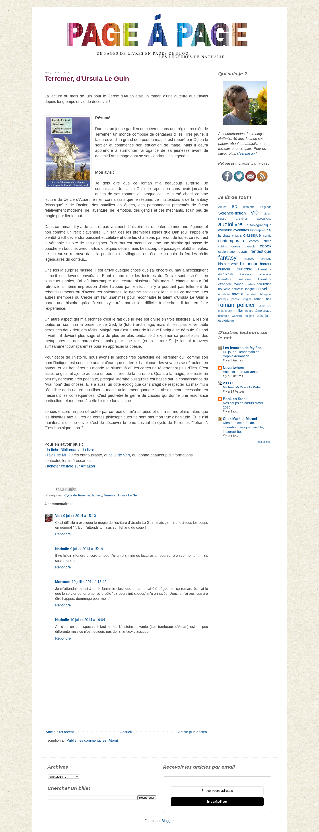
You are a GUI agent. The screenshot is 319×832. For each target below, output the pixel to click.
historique (249, 263)
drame (236, 246)
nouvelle (224, 289)
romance (264, 306)
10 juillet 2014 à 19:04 (87, 620)
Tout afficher (264, 441)
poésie (235, 299)
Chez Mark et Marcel (240, 419)
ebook (265, 246)
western (237, 315)
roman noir (262, 299)
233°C (228, 383)
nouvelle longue (243, 289)
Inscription (217, 802)
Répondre (63, 534)
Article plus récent (60, 732)
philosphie (265, 294)
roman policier (236, 305)
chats (226, 235)
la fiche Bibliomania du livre (70, 450)
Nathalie (62, 549)
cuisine (222, 246)
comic (267, 235)
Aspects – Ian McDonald (241, 372)
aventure (225, 230)
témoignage (263, 310)
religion (246, 299)
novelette (224, 294)
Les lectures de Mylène (242, 348)
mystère (250, 284)
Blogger (167, 821)
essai (242, 251)
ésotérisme (226, 320)
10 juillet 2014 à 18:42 (89, 582)
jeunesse (244, 269)
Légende (265, 207)
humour (224, 269)
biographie (257, 230)
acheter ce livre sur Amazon (71, 466)
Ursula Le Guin (128, 495)
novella (237, 294)
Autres (222, 207)
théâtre (249, 310)
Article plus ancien (192, 732)
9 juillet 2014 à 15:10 (79, 516)
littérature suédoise (234, 279)
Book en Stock (235, 399)
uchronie (223, 315)
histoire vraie (228, 264)
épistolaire (264, 315)
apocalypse (264, 218)
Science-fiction (232, 213)
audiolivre (230, 224)
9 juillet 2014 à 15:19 (86, 549)
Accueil (126, 732)
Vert (58, 516)
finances (249, 258)
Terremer (110, 495)
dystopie (250, 246)
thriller (238, 310)
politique (223, 299)
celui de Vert (119, 455)
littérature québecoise (255, 274)
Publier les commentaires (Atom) (92, 740)
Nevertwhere (233, 368)
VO (255, 212)
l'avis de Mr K (58, 455)
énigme (249, 315)
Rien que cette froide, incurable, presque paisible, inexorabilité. (243, 427)
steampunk (225, 310)
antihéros (242, 218)
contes (254, 241)
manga (238, 284)
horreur (265, 264)
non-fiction (264, 284)
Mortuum (62, 582)
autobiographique (259, 225)
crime (267, 241)
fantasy (97, 495)
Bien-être (249, 207)
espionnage (226, 251)
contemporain (231, 240)
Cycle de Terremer (77, 495)
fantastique (261, 251)
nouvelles (263, 289)
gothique (266, 258)
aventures (241, 230)
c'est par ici (246, 153)
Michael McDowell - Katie (242, 387)
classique (252, 235)
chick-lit (237, 235)
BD (234, 207)
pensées (251, 294)
